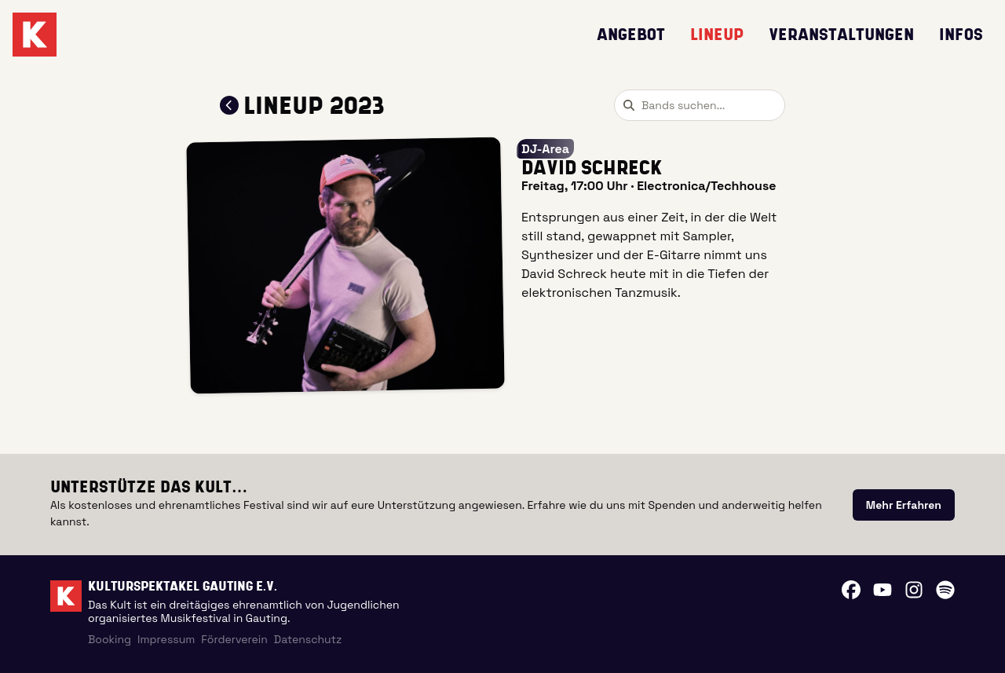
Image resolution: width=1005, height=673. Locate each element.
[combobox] (699, 105)
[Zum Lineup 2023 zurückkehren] (229, 105)
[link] (904, 505)
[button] (345, 265)
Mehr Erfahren (903, 505)
